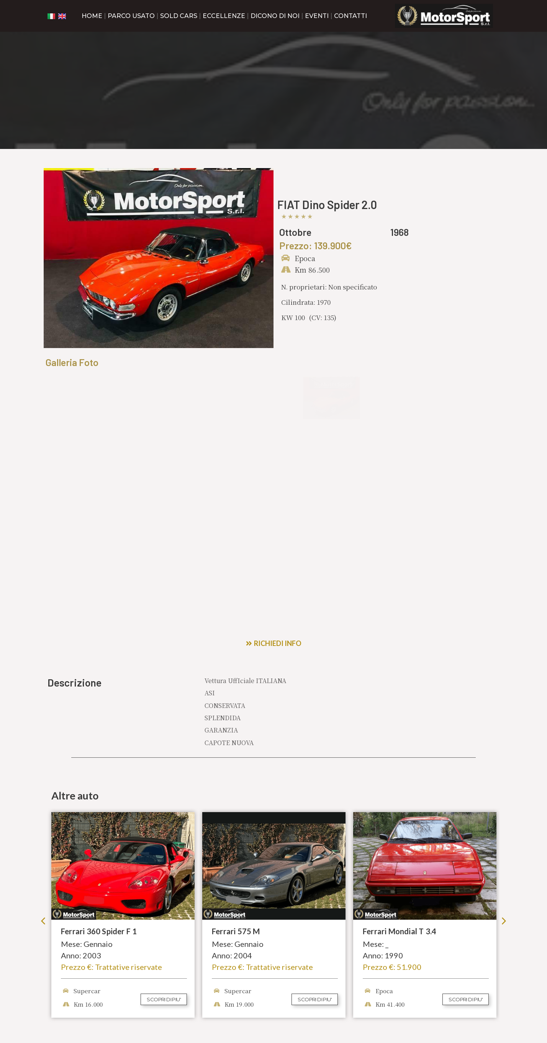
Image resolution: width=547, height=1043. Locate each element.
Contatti (350, 16)
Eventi (317, 16)
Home (92, 16)
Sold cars (178, 16)
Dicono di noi (275, 16)
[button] (43, 805)
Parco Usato (131, 16)
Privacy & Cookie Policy (75, 1031)
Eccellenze (224, 16)
